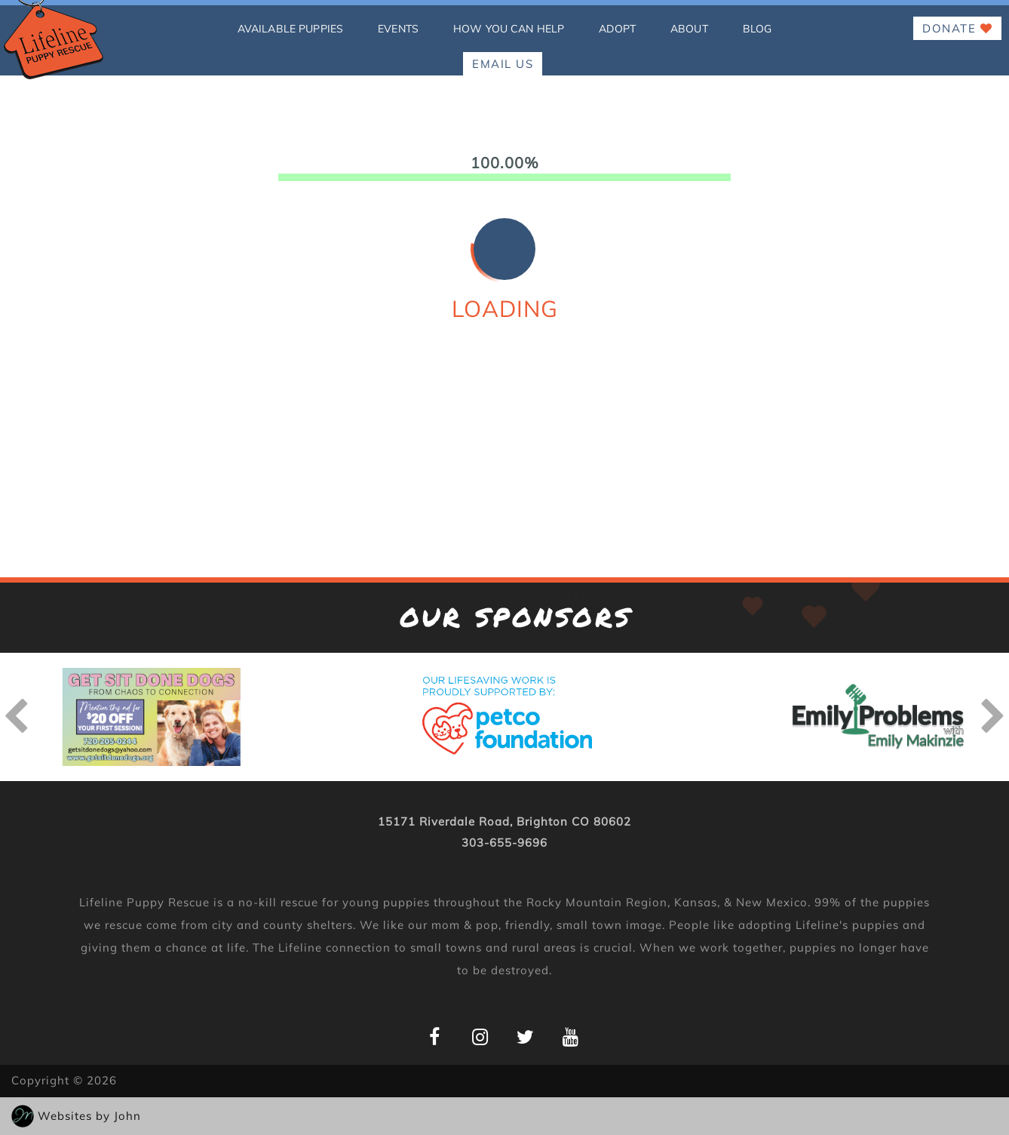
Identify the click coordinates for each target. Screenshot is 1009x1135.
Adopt (617, 28)
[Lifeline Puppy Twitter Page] (525, 1036)
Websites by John (89, 1116)
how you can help (508, 28)
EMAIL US (502, 64)
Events (398, 28)
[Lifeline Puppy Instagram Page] (480, 1036)
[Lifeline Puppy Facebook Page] (435, 1036)
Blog (757, 28)
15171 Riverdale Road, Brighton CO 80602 (504, 821)
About (689, 28)
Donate (957, 28)
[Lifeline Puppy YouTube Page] (570, 1036)
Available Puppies (290, 28)
